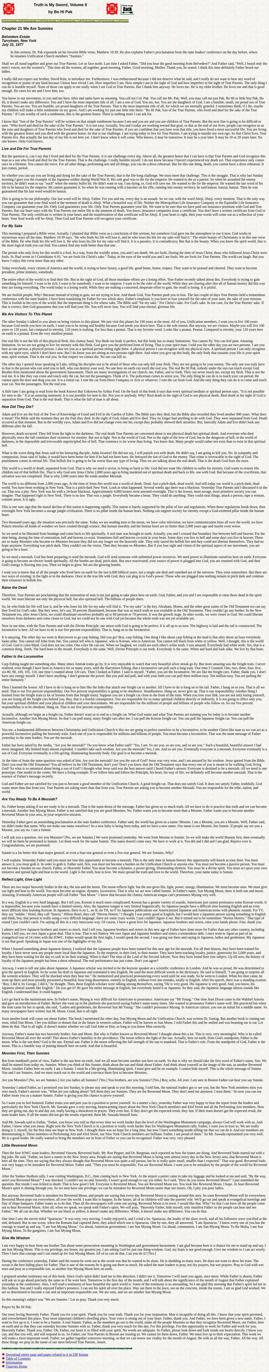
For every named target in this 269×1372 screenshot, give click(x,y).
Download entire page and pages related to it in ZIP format (47, 1354)
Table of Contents (18, 1358)
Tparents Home (16, 1366)
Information (14, 1362)
